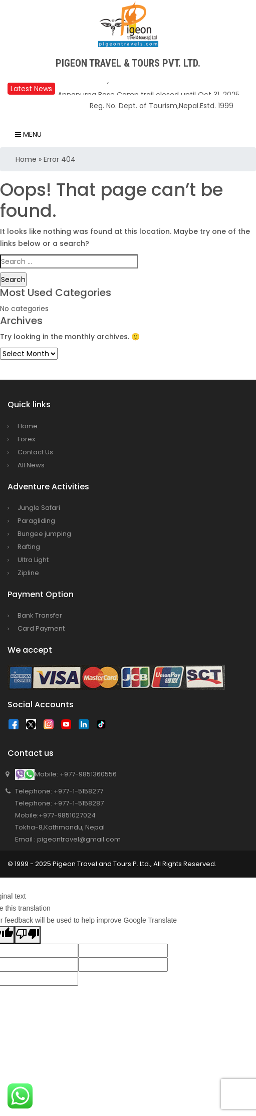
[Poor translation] (28, 935)
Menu (28, 134)
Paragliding (36, 520)
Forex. (27, 439)
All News (31, 465)
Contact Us (35, 452)
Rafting (29, 546)
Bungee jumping (44, 533)
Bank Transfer (40, 615)
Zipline (28, 573)
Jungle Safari (39, 507)
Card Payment (41, 628)
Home (26, 159)
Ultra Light (33, 560)
